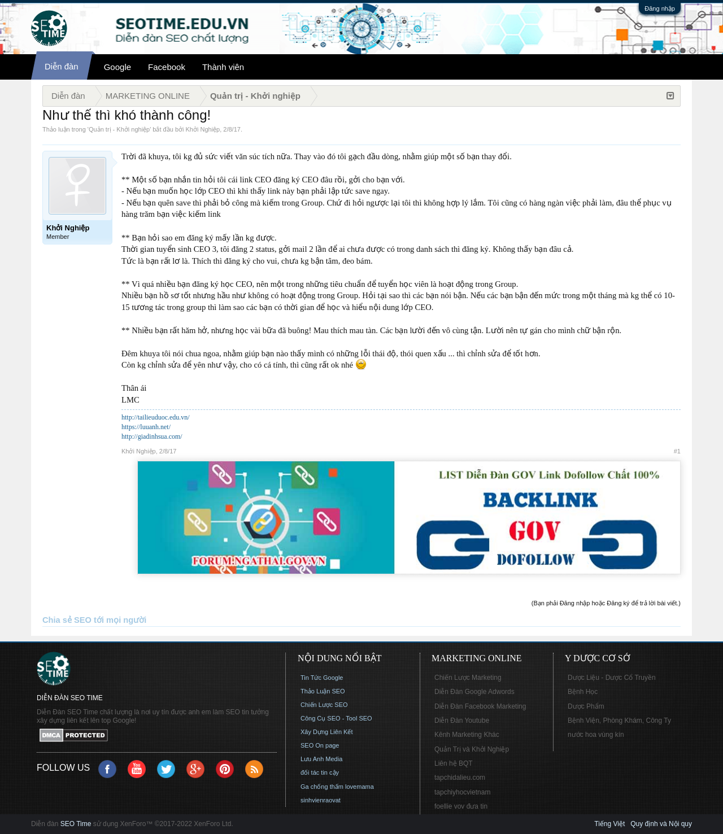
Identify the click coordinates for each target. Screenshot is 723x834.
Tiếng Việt (609, 824)
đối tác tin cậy (319, 772)
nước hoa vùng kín (596, 735)
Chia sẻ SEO (67, 620)
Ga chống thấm (321, 786)
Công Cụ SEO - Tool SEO (336, 718)
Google (117, 67)
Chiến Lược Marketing (468, 678)
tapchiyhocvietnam (462, 792)
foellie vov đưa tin (460, 806)
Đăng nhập (659, 8)
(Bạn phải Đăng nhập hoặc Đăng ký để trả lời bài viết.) (606, 603)
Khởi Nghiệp (203, 129)
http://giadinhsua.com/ (151, 436)
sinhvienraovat (320, 800)
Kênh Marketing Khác (466, 735)
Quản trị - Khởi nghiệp (119, 129)
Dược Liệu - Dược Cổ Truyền (612, 678)
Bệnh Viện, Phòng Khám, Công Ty (619, 720)
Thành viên (223, 67)
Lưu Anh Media (321, 759)
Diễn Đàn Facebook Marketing (480, 706)
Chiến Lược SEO (324, 704)
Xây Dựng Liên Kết (326, 731)
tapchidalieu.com (459, 777)
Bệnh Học (583, 692)
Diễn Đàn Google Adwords (474, 692)
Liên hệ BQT (453, 763)
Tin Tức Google (321, 677)
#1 (677, 451)
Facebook (166, 67)
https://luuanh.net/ (146, 427)
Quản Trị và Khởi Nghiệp (471, 749)
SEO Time (76, 824)
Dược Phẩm (586, 706)
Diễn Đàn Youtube (461, 720)
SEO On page (319, 745)
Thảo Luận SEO (322, 691)
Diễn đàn (62, 66)
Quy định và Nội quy (661, 824)
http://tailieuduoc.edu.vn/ (155, 417)
